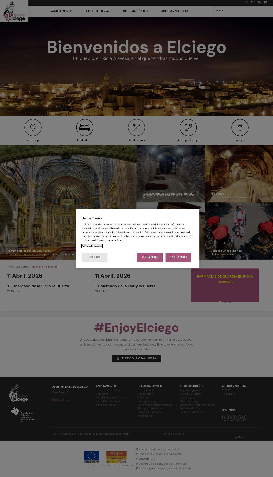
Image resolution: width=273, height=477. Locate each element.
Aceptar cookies (150, 257)
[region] (137, 238)
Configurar (94, 257)
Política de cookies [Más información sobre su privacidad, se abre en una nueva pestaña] (92, 246)
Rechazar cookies (178, 257)
